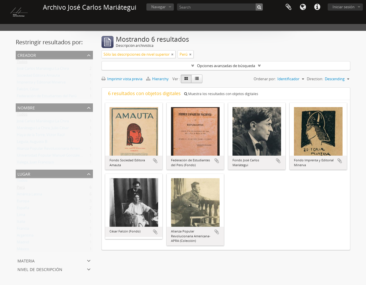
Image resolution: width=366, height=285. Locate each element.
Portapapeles (288, 7)
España (23, 209)
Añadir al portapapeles (155, 161)
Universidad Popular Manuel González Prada (54, 156)
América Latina (29, 195)
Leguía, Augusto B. (32, 142)
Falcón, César (28, 90)
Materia (26, 260)
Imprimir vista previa (122, 78)
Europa (23, 202)
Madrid (23, 243)
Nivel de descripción (39, 269)
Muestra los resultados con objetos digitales (221, 93)
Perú (21, 188)
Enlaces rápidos (317, 7)
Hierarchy (158, 78)
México (23, 250)
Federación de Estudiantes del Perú (47, 97)
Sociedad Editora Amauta (38, 76)
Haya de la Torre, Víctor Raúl (41, 136)
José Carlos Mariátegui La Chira (43, 69)
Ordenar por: (265, 78)
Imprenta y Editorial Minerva (41, 83)
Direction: (315, 78)
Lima (21, 215)
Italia (21, 222)
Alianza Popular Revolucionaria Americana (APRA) (58, 149)
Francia (23, 229)
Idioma (303, 7)
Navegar (158, 6)
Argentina (25, 236)
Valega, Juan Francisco (35, 163)
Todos (22, 62)
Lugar (23, 173)
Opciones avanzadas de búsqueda (226, 65)
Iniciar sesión (344, 6)
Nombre (26, 107)
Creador (26, 55)
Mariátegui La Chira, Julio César (43, 129)
